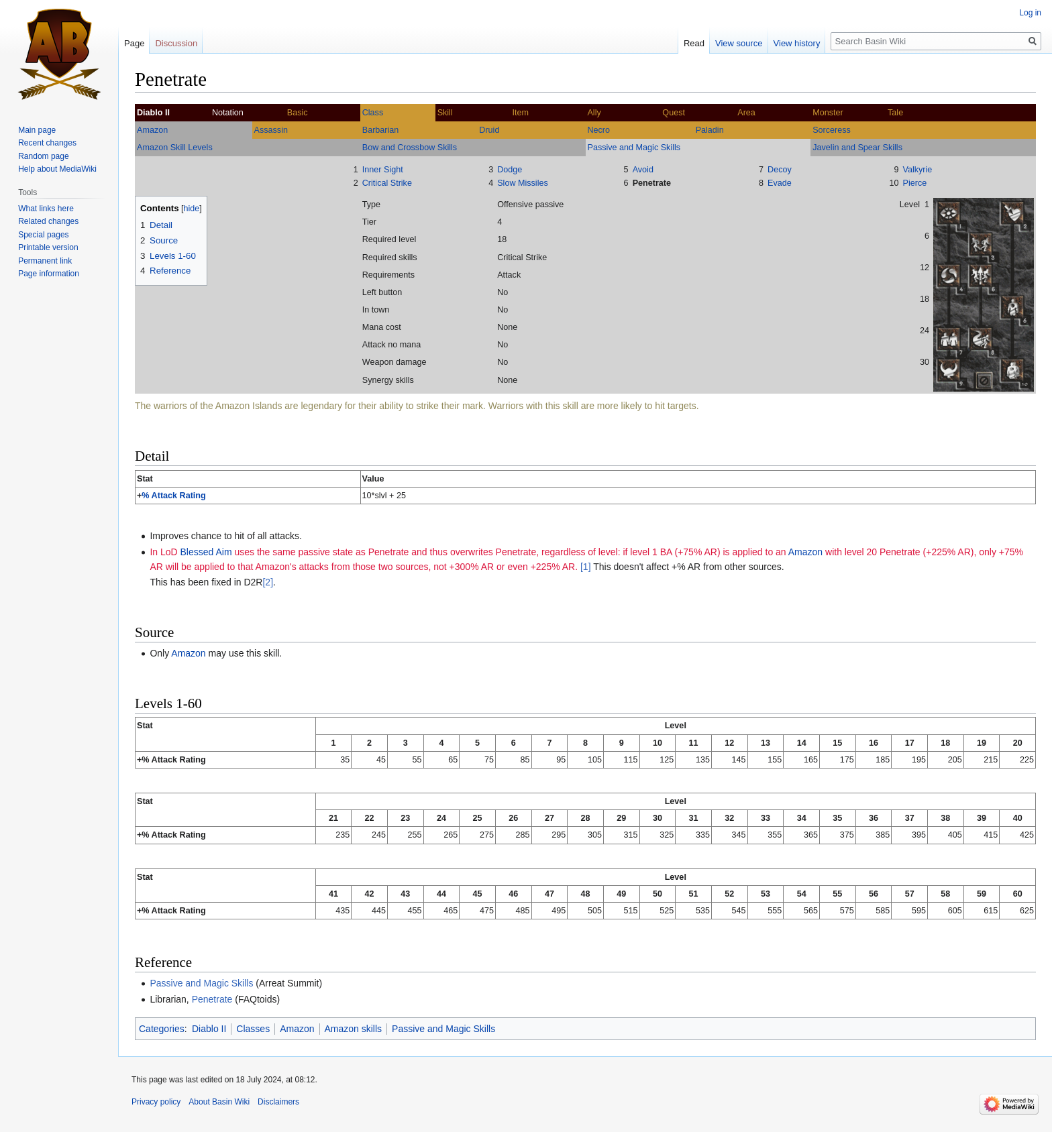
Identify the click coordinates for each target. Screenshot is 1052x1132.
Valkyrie (918, 169)
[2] (267, 582)
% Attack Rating (173, 495)
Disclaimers (278, 1102)
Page (134, 43)
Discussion (176, 43)
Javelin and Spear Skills (857, 147)
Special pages (43, 234)
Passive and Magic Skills (634, 147)
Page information (48, 273)
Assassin (271, 130)
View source (739, 43)
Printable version (48, 247)
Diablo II (209, 1028)
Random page (43, 156)
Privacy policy (156, 1102)
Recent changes (47, 143)
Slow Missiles (522, 183)
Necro (598, 130)
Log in (1030, 12)
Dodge (509, 169)
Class (373, 112)
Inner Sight (382, 169)
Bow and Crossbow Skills (409, 147)
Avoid (643, 169)
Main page (37, 130)
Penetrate (652, 183)
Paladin (710, 130)
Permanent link (45, 261)
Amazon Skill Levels (175, 147)
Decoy (780, 169)
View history (797, 43)
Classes (253, 1028)
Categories (162, 1028)
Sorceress (831, 130)
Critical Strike (387, 183)
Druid (489, 130)
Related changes (48, 221)
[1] (585, 566)
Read (694, 43)
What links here (46, 208)
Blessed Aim (206, 552)
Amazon (152, 130)
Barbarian (380, 130)
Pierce (915, 183)
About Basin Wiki (219, 1102)
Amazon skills (353, 1028)
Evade (780, 183)
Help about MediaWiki (57, 169)
